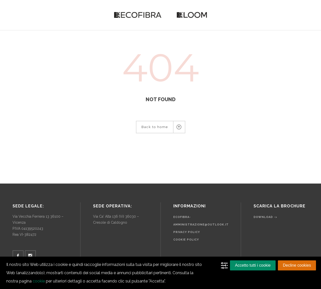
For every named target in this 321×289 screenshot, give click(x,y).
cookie (39, 281)
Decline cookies (297, 265)
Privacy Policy (186, 232)
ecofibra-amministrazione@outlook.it (201, 220)
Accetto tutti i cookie (253, 265)
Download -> (265, 217)
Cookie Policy (186, 239)
